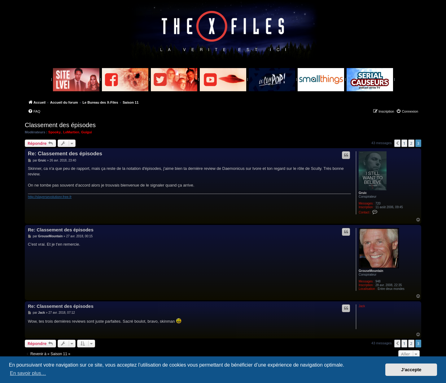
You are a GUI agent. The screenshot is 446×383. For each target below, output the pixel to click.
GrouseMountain (371, 271)
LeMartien (71, 132)
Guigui (86, 132)
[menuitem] (34, 111)
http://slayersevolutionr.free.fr (50, 197)
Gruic (363, 193)
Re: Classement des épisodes (65, 154)
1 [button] (404, 143)
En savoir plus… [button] (28, 373)
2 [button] (411, 143)
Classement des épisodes (60, 125)
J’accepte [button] (411, 369)
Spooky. (54, 132)
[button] (397, 143)
